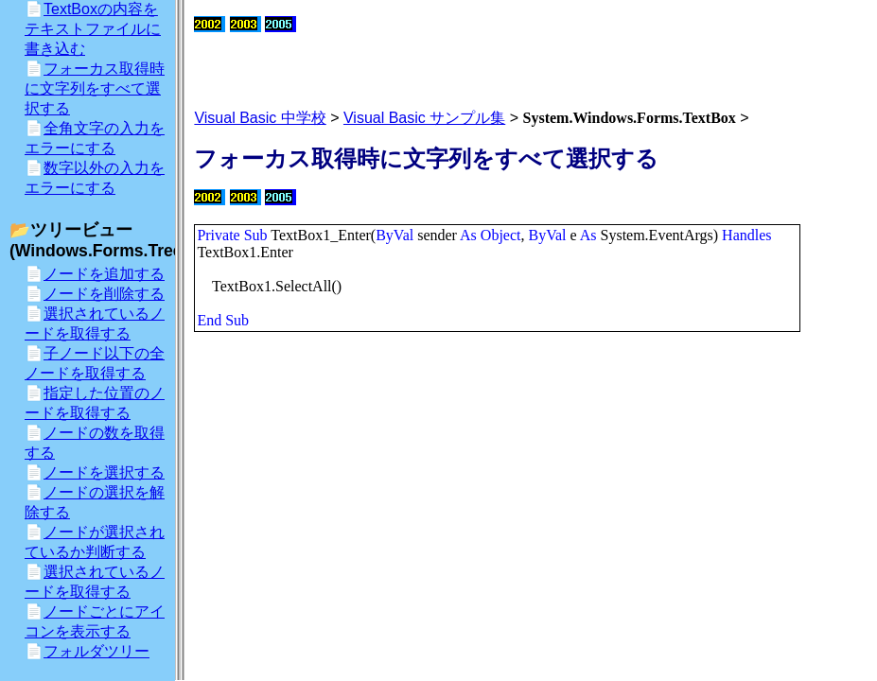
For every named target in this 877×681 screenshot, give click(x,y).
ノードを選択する (104, 472)
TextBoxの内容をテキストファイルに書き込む (93, 29)
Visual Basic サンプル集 (424, 118)
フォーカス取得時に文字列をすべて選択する (95, 88)
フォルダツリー (96, 651)
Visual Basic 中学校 (259, 118)
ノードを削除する (104, 294)
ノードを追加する (104, 274)
